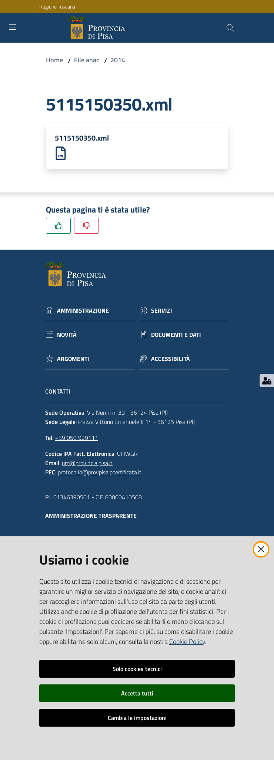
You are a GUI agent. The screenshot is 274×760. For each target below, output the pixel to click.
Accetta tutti (137, 693)
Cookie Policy (187, 641)
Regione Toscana (57, 6)
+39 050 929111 (76, 438)
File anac (86, 60)
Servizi (161, 311)
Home (54, 60)
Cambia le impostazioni (137, 717)
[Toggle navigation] (12, 27)
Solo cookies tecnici (137, 668)
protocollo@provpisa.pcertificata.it (99, 472)
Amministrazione (83, 311)
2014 (117, 60)
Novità (67, 335)
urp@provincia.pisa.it (87, 462)
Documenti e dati (176, 335)
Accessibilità (170, 359)
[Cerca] (230, 27)
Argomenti (73, 359)
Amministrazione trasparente (94, 516)
